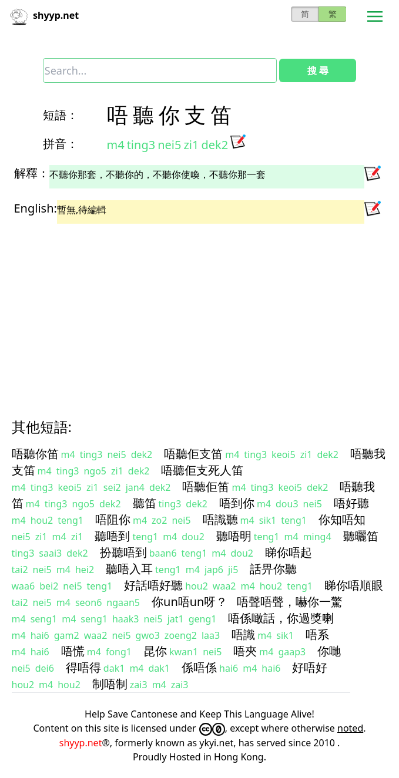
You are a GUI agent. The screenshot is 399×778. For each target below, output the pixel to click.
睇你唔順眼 (353, 585)
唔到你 (236, 503)
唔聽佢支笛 (193, 454)
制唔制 (110, 684)
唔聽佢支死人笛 (202, 470)
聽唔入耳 (129, 569)
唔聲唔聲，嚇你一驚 (290, 601)
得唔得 (83, 667)
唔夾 (245, 651)
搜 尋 (317, 70)
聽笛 (144, 503)
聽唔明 (234, 536)
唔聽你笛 (35, 454)
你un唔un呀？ (189, 601)
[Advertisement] (199, 310)
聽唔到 (112, 536)
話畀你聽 (273, 569)
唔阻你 (112, 519)
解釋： (31, 173)
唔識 (243, 634)
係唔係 (199, 667)
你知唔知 (342, 519)
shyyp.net (80, 742)
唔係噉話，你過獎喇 (281, 618)
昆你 (155, 651)
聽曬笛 (360, 536)
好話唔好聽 (153, 585)
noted (350, 728)
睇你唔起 (288, 552)
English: (35, 208)
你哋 (329, 651)
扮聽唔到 (123, 552)
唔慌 (73, 651)
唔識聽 (220, 519)
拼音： (60, 143)
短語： (60, 115)
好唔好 (309, 667)
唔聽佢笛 (205, 486)
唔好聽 (351, 503)
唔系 (317, 634)
